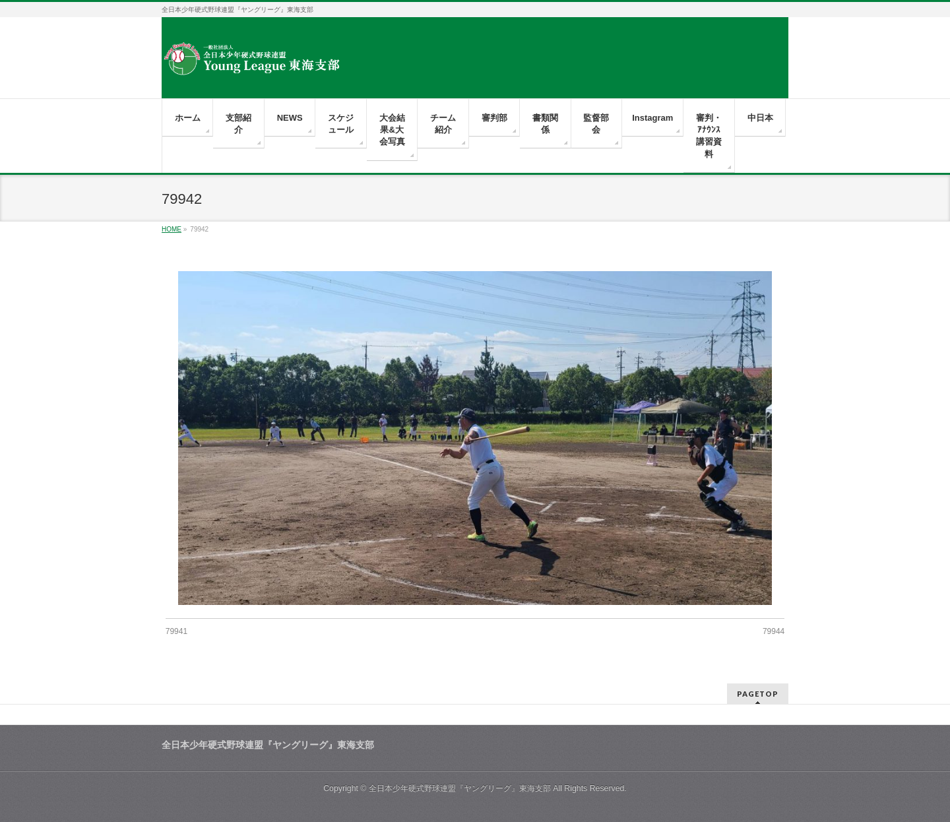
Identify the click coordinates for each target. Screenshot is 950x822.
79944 (773, 631)
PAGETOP (757, 693)
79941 (176, 631)
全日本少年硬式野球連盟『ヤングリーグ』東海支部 (460, 788)
